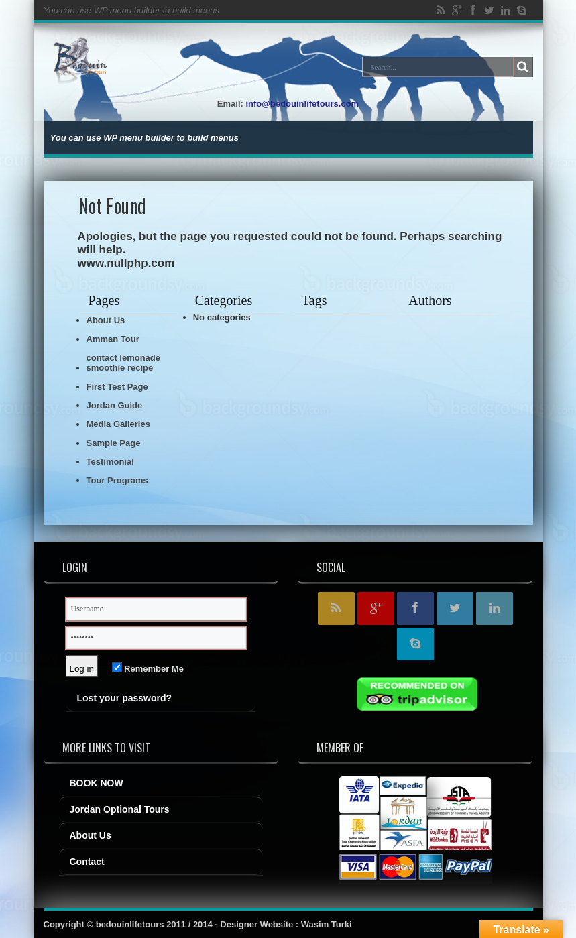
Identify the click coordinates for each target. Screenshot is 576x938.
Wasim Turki (326, 924)
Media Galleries (118, 424)
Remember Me (148, 669)
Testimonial (110, 462)
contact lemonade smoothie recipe (124, 363)
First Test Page (117, 387)
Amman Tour (113, 339)
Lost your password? (124, 698)
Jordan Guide (115, 405)
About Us (106, 320)
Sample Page (114, 443)
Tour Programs (117, 480)
